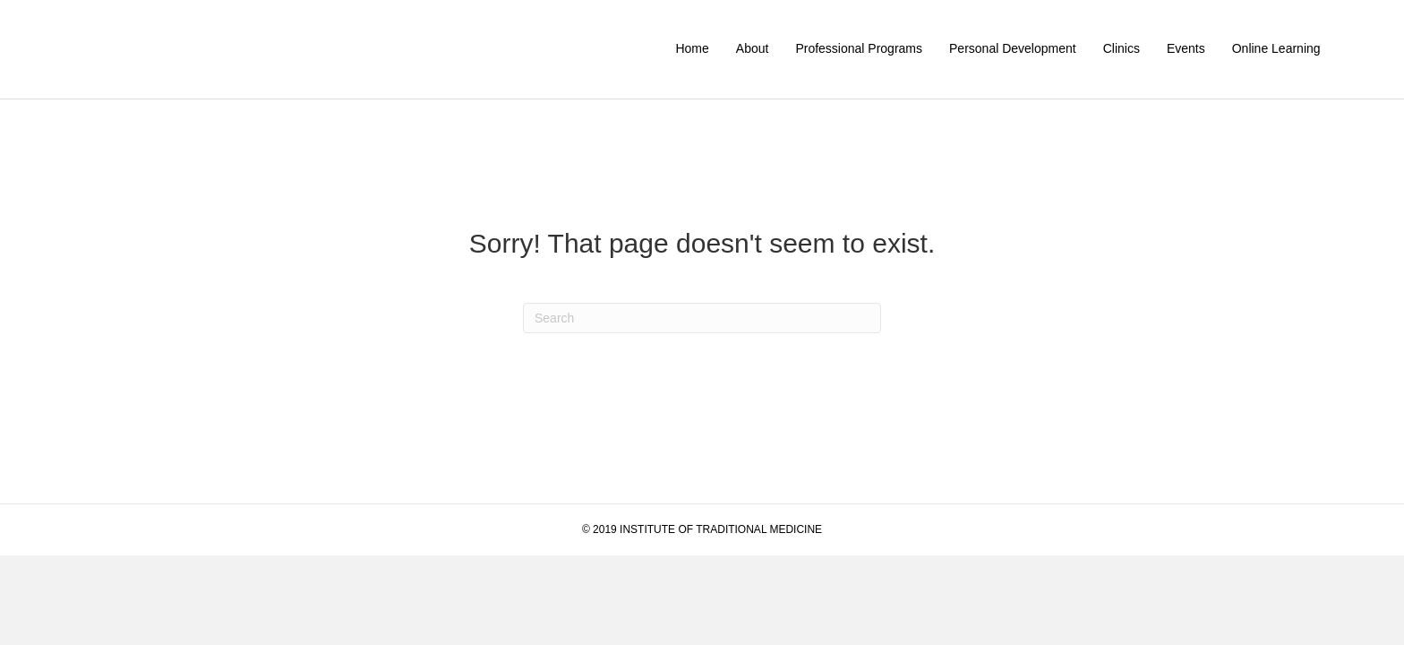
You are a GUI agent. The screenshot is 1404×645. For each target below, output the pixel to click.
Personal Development (1012, 48)
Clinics (1121, 48)
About (752, 48)
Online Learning (1276, 48)
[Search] (702, 318)
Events (1186, 48)
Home (691, 48)
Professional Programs (858, 48)
